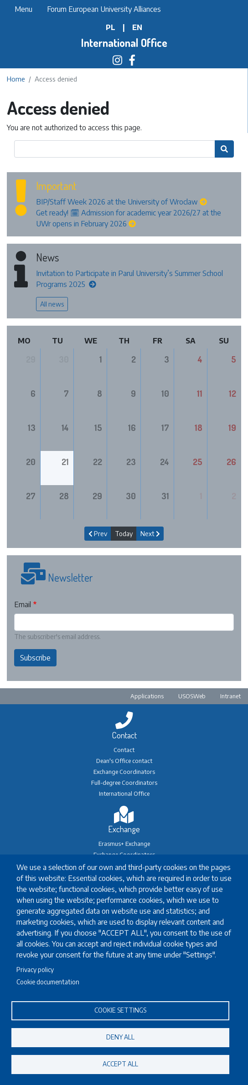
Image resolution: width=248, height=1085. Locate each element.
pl (110, 27)
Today (124, 533)
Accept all (120, 1064)
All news (52, 304)
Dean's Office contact (124, 760)
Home (16, 79)
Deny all (120, 1037)
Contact (124, 749)
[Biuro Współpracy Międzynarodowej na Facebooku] (132, 61)
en (137, 27)
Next (150, 533)
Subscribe (35, 657)
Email (22, 604)
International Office (124, 43)
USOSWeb (192, 696)
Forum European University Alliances (104, 9)
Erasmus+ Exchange (124, 843)
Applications (147, 696)
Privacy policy (35, 969)
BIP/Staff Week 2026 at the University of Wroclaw (117, 201)
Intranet (230, 696)
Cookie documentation (47, 982)
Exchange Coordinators (124, 771)
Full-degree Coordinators (124, 782)
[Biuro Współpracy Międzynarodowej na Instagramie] (117, 61)
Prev (97, 533)
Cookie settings (120, 1010)
